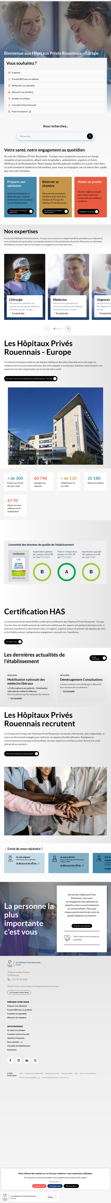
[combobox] (55, 136)
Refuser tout (39, 1186)
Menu (103, 1197)
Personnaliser (71, 1186)
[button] (47, 328)
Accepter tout (55, 1186)
